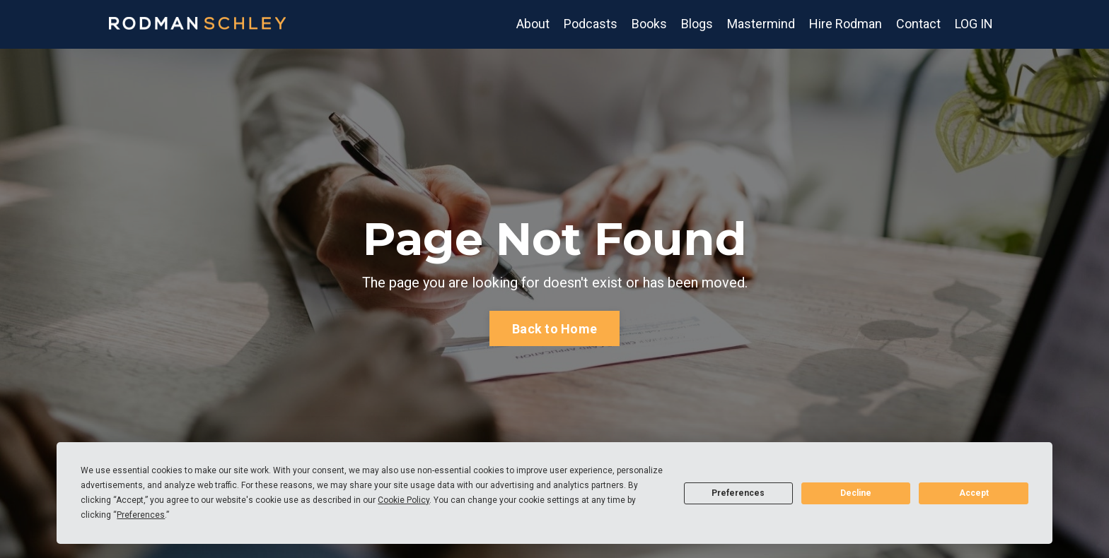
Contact (918, 23)
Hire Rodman (845, 23)
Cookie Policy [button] (403, 500)
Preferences (738, 493)
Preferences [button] (141, 515)
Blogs (697, 23)
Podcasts (590, 23)
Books (649, 23)
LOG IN (974, 23)
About (533, 23)
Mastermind (761, 23)
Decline (855, 493)
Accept (974, 493)
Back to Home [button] (554, 328)
